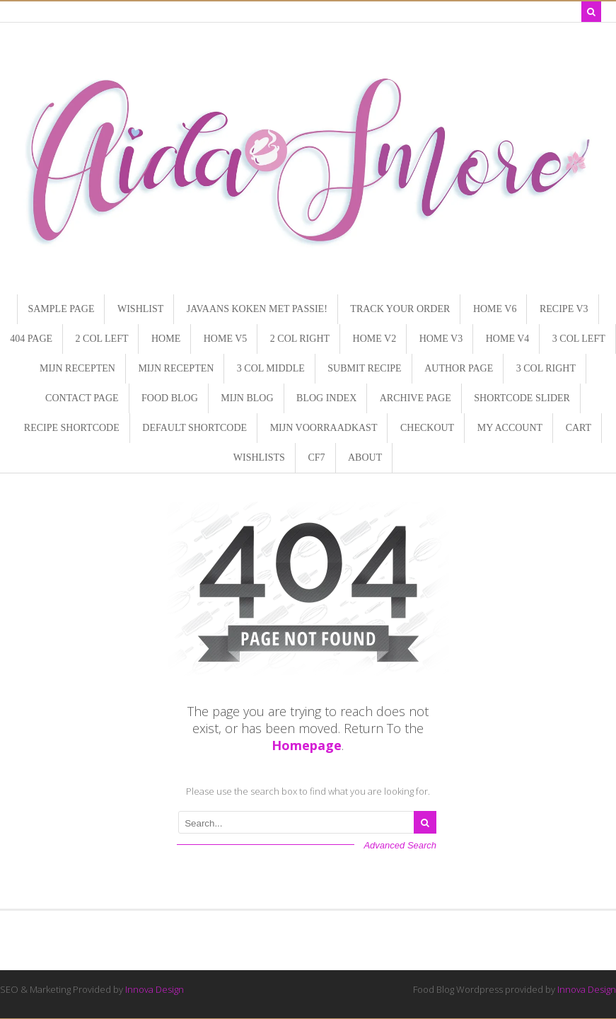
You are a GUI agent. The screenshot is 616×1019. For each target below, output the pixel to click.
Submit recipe (364, 368)
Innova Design (154, 989)
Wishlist (140, 309)
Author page (458, 368)
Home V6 (495, 309)
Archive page (415, 398)
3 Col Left (578, 338)
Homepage (307, 745)
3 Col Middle (271, 368)
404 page (31, 338)
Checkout (427, 427)
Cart (579, 427)
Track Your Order (400, 309)
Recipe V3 (564, 309)
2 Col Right (300, 338)
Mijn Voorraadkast (324, 427)
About (365, 457)
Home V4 (508, 338)
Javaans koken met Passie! (257, 309)
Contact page (82, 398)
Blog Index (326, 398)
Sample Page (61, 309)
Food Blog (169, 398)
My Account (509, 427)
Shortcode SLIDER (522, 398)
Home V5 (226, 338)
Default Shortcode (194, 427)
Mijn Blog (247, 398)
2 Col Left (102, 338)
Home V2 (375, 338)
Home (165, 338)
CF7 (316, 457)
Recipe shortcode (72, 427)
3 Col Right (546, 368)
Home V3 (441, 338)
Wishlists (259, 457)
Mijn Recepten (77, 368)
